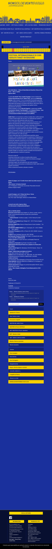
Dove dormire (13, 356)
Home (2, 25)
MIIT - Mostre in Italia (15, 334)
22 (46, 50)
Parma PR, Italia (12, 280)
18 (38, 50)
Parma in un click (14, 378)
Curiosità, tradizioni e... (15, 371)
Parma (10, 61)
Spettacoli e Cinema (15, 312)
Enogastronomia (14, 364)
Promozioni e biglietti (45, 25)
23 (48, 50)
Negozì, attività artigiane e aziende (18, 367)
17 (36, 50)
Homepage (30, 524)
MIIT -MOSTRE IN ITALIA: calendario (19, 330)
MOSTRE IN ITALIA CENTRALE (17, 327)
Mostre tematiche (14, 345)
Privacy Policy (18, 539)
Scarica (15, 254)
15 (31, 50)
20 (42, 50)
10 (21, 50)
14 (29, 50)
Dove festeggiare (14, 360)
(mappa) (40, 221)
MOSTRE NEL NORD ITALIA (16, 323)
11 (23, 50)
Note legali (11, 539)
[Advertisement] (26, 12)
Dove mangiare (13, 353)
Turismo (12, 349)
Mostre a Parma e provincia (16, 341)
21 (44, 50)
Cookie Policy (12, 540)
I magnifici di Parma (15, 374)
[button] (8, 25)
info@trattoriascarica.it (14, 256)
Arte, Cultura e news (15, 316)
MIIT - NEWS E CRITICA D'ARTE (17, 337)
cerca (41, 304)
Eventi (11, 309)
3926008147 (15, 534)
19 (40, 50)
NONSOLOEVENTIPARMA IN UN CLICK (19, 381)
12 (25, 50)
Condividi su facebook (13, 288)
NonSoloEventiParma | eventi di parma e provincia (26, 4)
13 (27, 50)
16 (34, 50)
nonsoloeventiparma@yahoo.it (15, 527)
